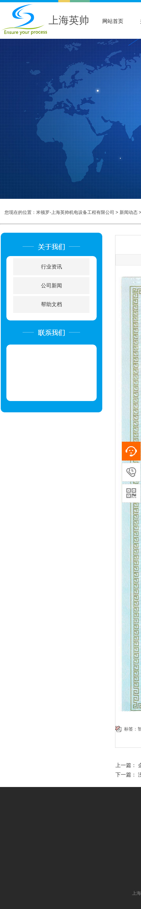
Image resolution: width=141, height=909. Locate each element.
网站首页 (112, 21)
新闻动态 (129, 212)
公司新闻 (51, 285)
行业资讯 (51, 267)
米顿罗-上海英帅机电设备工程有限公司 (75, 212)
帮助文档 (51, 304)
